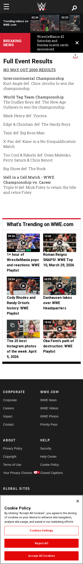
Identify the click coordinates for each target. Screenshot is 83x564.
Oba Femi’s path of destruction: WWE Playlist (58, 346)
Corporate (10, 400)
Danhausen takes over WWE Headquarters (57, 303)
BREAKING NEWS (12, 43)
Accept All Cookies (41, 555)
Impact (7, 416)
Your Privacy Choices (12, 473)
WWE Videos (49, 408)
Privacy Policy (12, 448)
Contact (8, 424)
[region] (41, 529)
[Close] (78, 501)
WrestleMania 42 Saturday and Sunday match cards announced (52, 42)
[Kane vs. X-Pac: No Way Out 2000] (44, 23)
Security (46, 448)
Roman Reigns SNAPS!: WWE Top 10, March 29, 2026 (58, 259)
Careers (8, 408)
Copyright (9, 456)
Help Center (48, 456)
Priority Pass (49, 424)
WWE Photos (49, 416)
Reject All (41, 543)
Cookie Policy (49, 464)
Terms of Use (12, 464)
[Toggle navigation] (6, 6)
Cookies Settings (41, 530)
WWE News (48, 400)
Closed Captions (49, 473)
